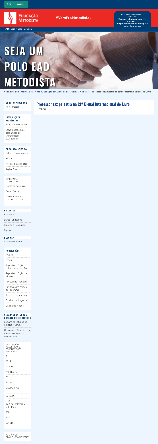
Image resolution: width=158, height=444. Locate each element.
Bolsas (9, 158)
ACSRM (9, 366)
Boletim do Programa (16, 300)
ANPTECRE (11, 372)
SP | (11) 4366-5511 (16, 4)
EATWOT (10, 382)
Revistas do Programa (16, 281)
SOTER (9, 423)
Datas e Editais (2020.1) (17, 153)
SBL (8, 412)
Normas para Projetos (16, 164)
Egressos (8, 230)
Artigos (9, 255)
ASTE (8, 377)
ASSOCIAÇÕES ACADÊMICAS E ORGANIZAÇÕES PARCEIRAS (13, 348)
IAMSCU (10, 396)
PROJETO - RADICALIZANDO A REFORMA (15, 404)
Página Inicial (27, 92)
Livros (9, 260)
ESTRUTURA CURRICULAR (12, 180)
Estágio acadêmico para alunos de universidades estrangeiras (15, 134)
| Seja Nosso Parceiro (20, 29)
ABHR (8, 361)
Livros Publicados (13, 220)
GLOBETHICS (12, 388)
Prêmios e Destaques (14, 225)
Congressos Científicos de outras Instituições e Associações (17, 333)
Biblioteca (9, 214)
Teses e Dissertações (16, 295)
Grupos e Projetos (13, 241)
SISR (8, 417)
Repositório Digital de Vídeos (16, 275)
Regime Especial (13, 169)
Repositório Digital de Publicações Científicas (17, 266)
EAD (7, 29)
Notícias (84, 92)
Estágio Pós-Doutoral (16, 124)
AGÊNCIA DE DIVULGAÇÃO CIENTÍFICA (17, 436)
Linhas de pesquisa (15, 186)
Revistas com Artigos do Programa (16, 288)
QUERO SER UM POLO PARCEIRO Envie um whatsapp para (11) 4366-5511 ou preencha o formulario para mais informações (132, 20)
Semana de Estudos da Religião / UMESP (15, 323)
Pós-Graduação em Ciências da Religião (57, 92)
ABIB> (9, 356)
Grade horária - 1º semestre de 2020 (15, 198)
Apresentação (12, 107)
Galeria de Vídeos (15, 306)
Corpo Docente (13, 191)
